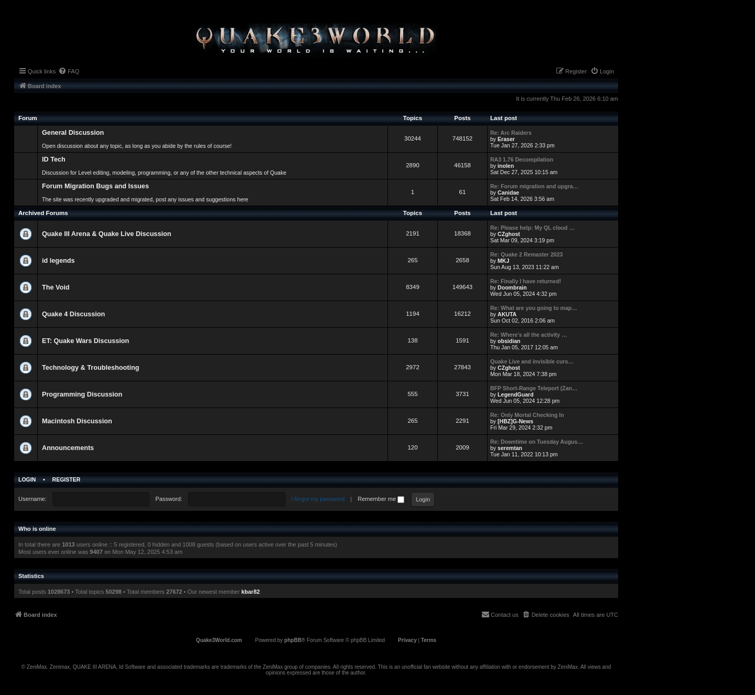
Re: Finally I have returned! (525, 281)
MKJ (503, 261)
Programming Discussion (82, 394)
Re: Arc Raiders (511, 133)
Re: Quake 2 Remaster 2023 (526, 254)
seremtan (510, 448)
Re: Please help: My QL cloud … (532, 227)
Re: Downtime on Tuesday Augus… (536, 442)
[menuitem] (68, 71)
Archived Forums (43, 213)
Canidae (508, 192)
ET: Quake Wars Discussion (85, 341)
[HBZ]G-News (515, 421)
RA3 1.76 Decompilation (521, 159)
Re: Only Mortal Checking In (527, 415)
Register (66, 479)
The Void (56, 287)
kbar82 (250, 592)
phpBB (292, 640)
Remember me (381, 499)
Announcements (68, 448)
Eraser (506, 139)
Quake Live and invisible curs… (532, 361)
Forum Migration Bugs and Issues (95, 186)
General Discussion (73, 132)
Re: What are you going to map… (533, 308)
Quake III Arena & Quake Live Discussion (106, 234)
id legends (58, 260)
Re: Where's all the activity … (528, 335)
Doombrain (512, 287)
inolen (506, 166)
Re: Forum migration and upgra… (534, 186)
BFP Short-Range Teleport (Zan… (534, 388)
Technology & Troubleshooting (90, 367)
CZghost (509, 234)
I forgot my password (317, 499)
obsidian (509, 341)
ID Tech (54, 159)
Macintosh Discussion (77, 421)
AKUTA (507, 314)
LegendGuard (516, 394)
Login (27, 479)
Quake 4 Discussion (73, 314)
